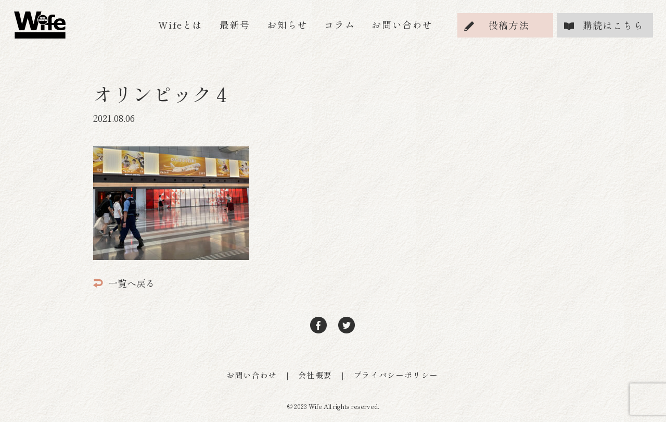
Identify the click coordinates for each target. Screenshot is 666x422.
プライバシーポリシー (396, 374)
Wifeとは (180, 24)
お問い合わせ (402, 24)
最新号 (235, 24)
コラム (339, 24)
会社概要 (315, 374)
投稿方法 (509, 25)
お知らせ (287, 24)
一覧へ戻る (124, 283)
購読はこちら (613, 25)
